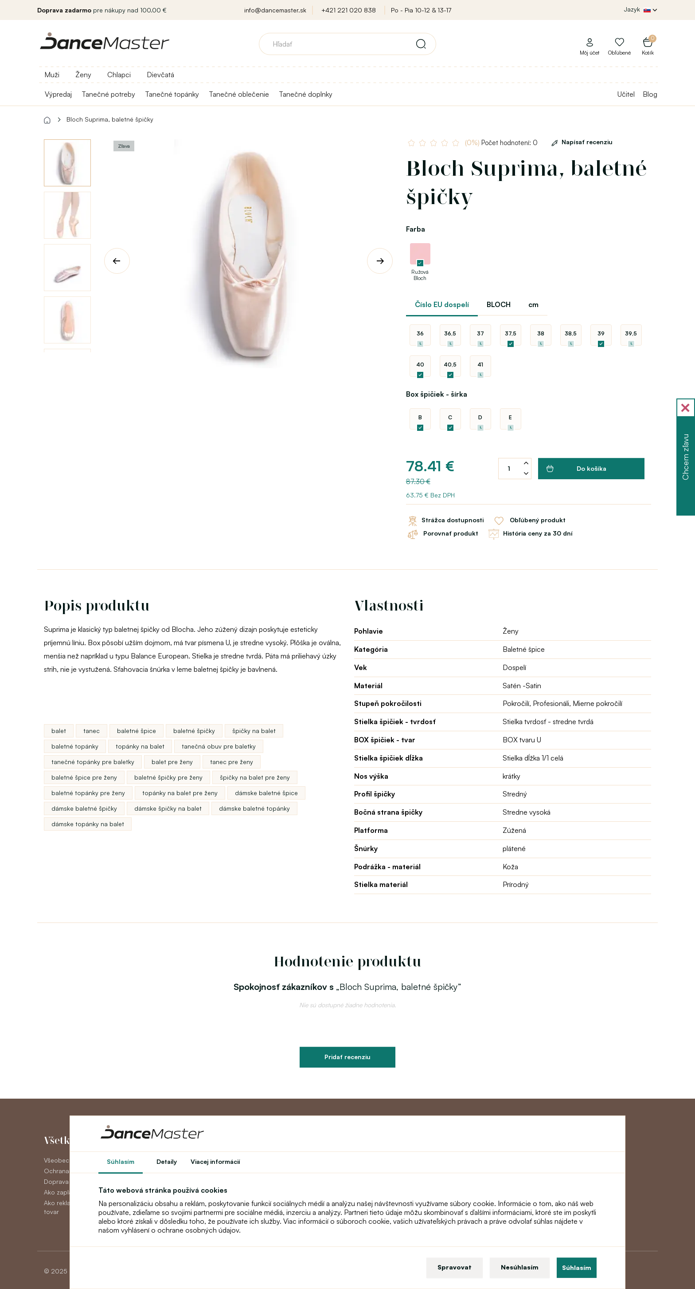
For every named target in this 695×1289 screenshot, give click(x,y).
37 (480, 333)
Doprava (56, 1181)
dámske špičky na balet (168, 808)
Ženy (83, 74)
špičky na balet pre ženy (255, 777)
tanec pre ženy (231, 761)
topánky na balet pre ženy (180, 792)
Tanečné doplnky (305, 94)
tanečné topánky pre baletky (92, 761)
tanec (91, 730)
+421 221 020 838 (348, 10)
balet (58, 730)
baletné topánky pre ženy (88, 792)
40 (420, 364)
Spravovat (454, 1267)
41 (480, 364)
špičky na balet (254, 730)
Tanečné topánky (172, 94)
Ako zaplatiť (61, 1192)
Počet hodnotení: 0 (501, 142)
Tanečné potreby (108, 94)
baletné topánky (74, 746)
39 (601, 333)
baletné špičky (194, 730)
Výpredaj (58, 94)
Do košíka (576, 468)
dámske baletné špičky (84, 808)
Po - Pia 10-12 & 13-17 (421, 10)
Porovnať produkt (442, 534)
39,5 (631, 333)
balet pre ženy (172, 761)
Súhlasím (576, 1267)
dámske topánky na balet (87, 824)
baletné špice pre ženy (84, 777)
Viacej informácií (215, 1161)
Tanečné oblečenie (239, 94)
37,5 (510, 333)
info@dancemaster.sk (275, 10)
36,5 (450, 333)
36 (420, 333)
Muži (51, 74)
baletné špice (136, 730)
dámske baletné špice (266, 792)
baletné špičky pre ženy (168, 777)
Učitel (626, 94)
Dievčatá (160, 74)
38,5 (571, 333)
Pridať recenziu (347, 1056)
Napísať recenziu (580, 142)
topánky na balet (140, 746)
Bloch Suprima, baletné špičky (109, 119)
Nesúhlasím (520, 1267)
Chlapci (119, 74)
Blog (650, 94)
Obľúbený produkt (529, 521)
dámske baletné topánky (254, 808)
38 (540, 333)
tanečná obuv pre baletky (219, 746)
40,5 (450, 364)
